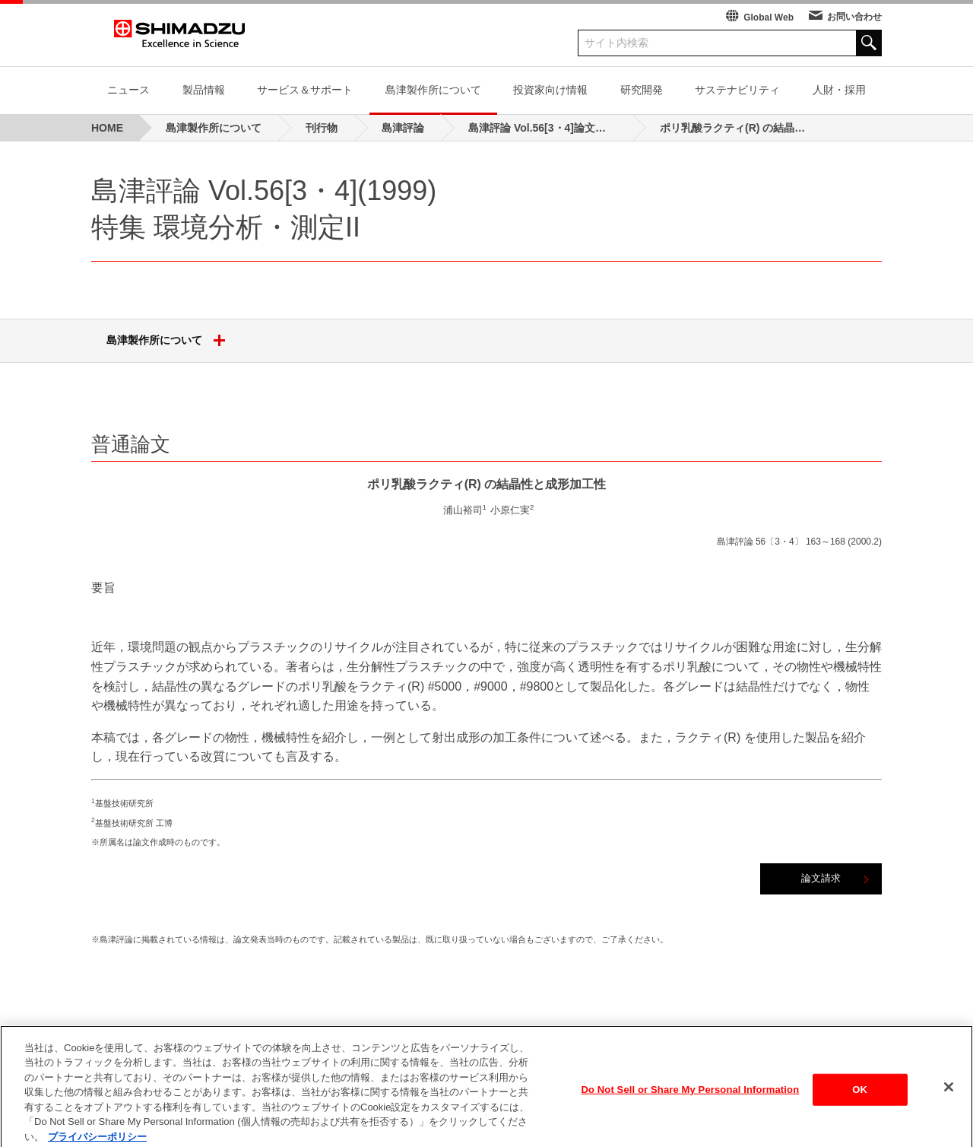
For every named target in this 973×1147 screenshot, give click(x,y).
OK (859, 1107)
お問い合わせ (854, 16)
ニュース (128, 90)
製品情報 (203, 90)
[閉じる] (948, 1104)
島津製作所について (433, 90)
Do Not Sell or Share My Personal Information (691, 1107)
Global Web (768, 17)
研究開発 (641, 90)
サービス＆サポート (305, 90)
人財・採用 (839, 90)
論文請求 (821, 878)
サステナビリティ (737, 90)
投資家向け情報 (550, 90)
